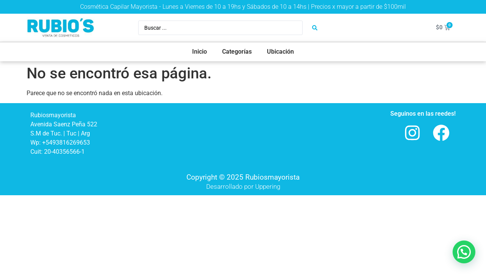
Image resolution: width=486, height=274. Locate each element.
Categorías (237, 51)
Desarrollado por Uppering (243, 186)
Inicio (199, 51)
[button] (464, 252)
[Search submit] (314, 27)
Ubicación (280, 51)
